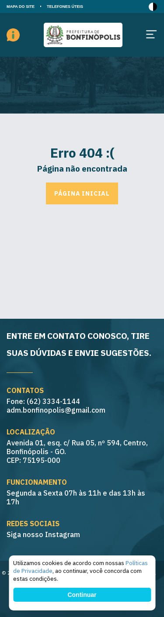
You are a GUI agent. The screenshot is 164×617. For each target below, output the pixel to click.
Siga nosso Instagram (43, 534)
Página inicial (82, 193)
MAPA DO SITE (21, 6)
